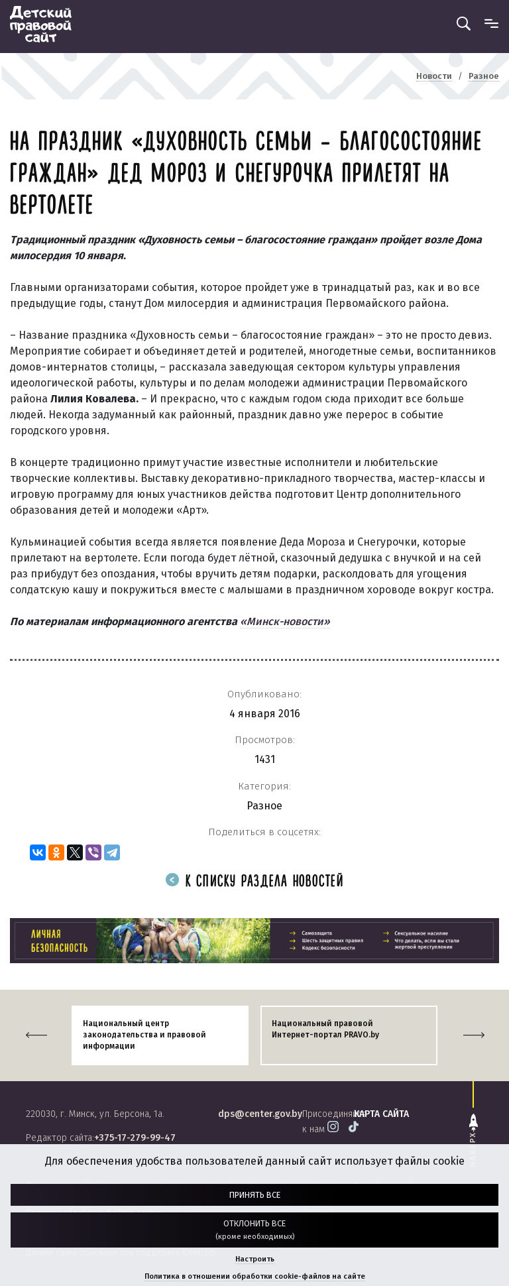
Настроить (254, 1259)
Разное (264, 805)
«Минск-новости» (285, 621)
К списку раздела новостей (254, 882)
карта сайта (381, 1114)
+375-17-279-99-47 (135, 1137)
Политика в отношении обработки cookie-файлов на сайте (254, 1276)
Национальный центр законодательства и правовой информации (144, 1035)
